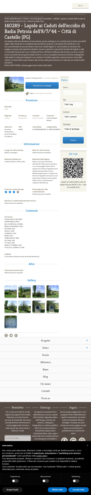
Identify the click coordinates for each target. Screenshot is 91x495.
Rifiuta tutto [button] (57, 490)
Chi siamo (45, 383)
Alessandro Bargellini (50, 78)
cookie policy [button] (41, 456)
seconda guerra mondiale (43, 93)
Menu (80, 5)
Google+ (16, 335)
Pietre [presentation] (64, 80)
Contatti (45, 391)
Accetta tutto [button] (78, 490)
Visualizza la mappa (42, 85)
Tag (64, 99)
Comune (66, 112)
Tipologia (66, 124)
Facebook (6, 335)
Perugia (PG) (22, 118)
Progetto (45, 340)
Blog (45, 376)
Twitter (11, 335)
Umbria (7, 118)
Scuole (45, 355)
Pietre (45, 347)
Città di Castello (37, 118)
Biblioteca (46, 362)
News (45, 369)
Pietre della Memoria (22, 6)
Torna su (45, 398)
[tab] (64, 80)
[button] (87, 445)
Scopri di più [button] (12, 490)
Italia (6, 109)
